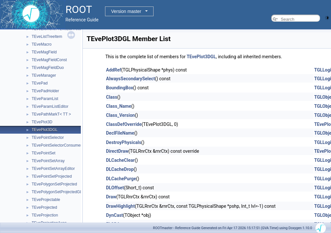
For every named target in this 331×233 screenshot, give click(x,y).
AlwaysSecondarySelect (130, 78)
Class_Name (118, 106)
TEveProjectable (46, 199)
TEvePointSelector (48, 137)
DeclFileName (120, 133)
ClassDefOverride (124, 124)
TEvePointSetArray (48, 161)
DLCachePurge (121, 178)
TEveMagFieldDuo (48, 67)
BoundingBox (119, 87)
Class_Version (120, 115)
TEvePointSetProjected (52, 176)
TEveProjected (44, 207)
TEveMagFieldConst (49, 60)
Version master (126, 11)
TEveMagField (44, 52)
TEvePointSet (43, 153)
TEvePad (40, 83)
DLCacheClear (120, 160)
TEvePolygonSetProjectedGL (57, 192)
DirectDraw (117, 151)
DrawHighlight (120, 206)
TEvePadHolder (45, 91)
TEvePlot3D (42, 122)
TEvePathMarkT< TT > (51, 114)
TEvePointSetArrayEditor (53, 168)
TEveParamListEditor (50, 106)
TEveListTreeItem (47, 36)
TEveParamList (45, 98)
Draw (111, 196)
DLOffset (115, 187)
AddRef (113, 69)
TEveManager (44, 75)
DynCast (114, 215)
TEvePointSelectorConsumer (57, 145)
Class (111, 97)
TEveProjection (45, 215)
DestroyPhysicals (123, 142)
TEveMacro (41, 44)
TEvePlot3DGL (45, 130)
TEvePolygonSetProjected (54, 184)
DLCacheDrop (119, 169)
